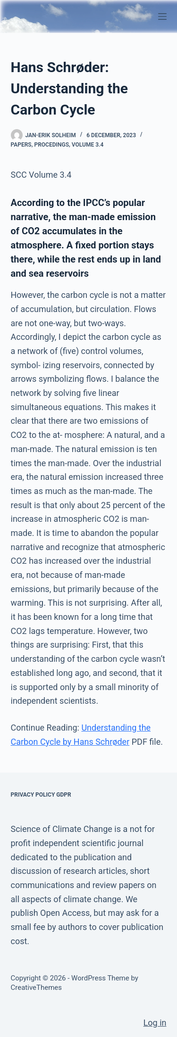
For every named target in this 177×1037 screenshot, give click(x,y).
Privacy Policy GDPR (41, 794)
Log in (155, 1023)
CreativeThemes (36, 987)
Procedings (51, 144)
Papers (21, 144)
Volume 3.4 (88, 144)
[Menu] (162, 16)
